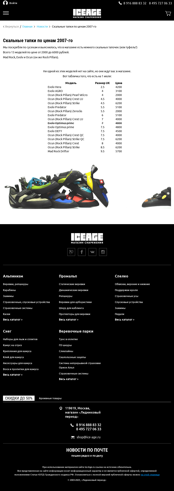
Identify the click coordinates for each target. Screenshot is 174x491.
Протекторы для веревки (74, 314)
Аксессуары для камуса (17, 363)
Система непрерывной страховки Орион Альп (80, 365)
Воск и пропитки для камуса (21, 369)
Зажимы (8, 296)
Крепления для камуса (17, 351)
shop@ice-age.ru (88, 437)
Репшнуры (65, 296)
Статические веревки (72, 284)
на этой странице (150, 474)
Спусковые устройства (129, 302)
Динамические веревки (73, 290)
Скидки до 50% (19, 398)
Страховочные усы (126, 296)
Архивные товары (50, 398)
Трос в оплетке (68, 339)
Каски (6, 314)
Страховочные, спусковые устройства (26, 302)
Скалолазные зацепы (72, 357)
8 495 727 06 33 (160, 3)
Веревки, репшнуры (15, 284)
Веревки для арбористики (75, 302)
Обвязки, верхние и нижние (132, 284)
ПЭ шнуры (65, 345)
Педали (119, 314)
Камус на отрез (12, 345)
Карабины (9, 290)
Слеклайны (66, 351)
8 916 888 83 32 (134, 3)
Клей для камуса (13, 357)
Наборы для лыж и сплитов (20, 339)
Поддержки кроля (126, 290)
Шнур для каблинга (71, 308)
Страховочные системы (17, 308)
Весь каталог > (13, 319)
